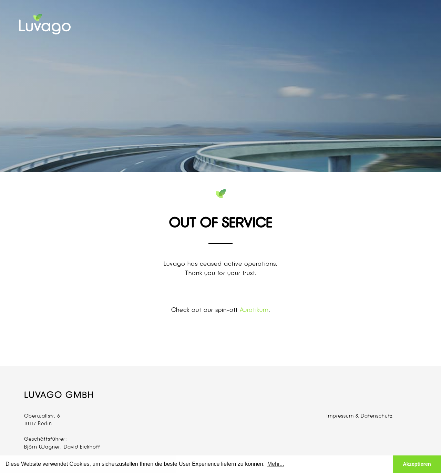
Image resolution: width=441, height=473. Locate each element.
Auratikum (254, 309)
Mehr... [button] (275, 464)
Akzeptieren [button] (417, 464)
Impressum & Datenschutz (360, 416)
